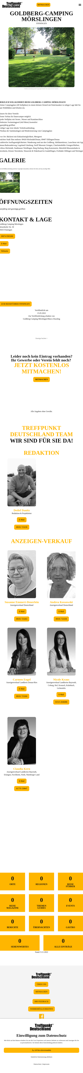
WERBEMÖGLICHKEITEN (41, 1009)
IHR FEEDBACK (41, 1001)
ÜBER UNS (41, 984)
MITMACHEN (43, 5)
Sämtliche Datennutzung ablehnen (41, 1057)
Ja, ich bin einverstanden (41, 1050)
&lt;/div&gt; (41, 633)
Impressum (45, 1064)
